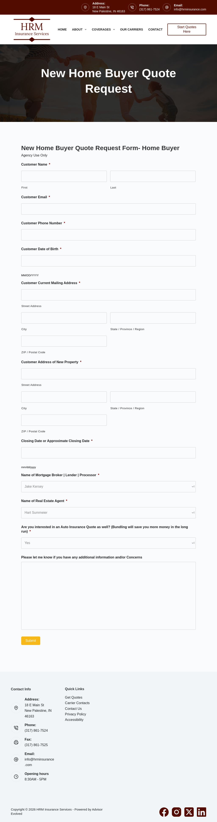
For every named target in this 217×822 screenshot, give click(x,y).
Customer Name (35, 164)
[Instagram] (176, 812)
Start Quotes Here (186, 29)
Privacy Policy (75, 714)
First (24, 187)
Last (113, 187)
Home (62, 29)
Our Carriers (131, 29)
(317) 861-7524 (149, 9)
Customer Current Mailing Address (50, 283)
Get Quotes (73, 697)
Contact (158, 29)
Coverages (104, 29)
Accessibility (74, 720)
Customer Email (35, 197)
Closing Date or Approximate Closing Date (56, 441)
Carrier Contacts (77, 703)
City (24, 329)
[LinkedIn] (201, 812)
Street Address (31, 306)
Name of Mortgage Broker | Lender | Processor (60, 475)
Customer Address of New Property (51, 362)
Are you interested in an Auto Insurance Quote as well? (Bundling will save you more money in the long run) (104, 529)
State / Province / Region (127, 329)
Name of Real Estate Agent (44, 501)
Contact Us (73, 708)
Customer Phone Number (43, 223)
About (80, 29)
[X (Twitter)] (189, 812)
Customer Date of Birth (41, 249)
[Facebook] (164, 812)
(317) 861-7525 (36, 745)
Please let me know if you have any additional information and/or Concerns (81, 557)
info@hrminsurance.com (190, 9)
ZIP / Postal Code (33, 352)
